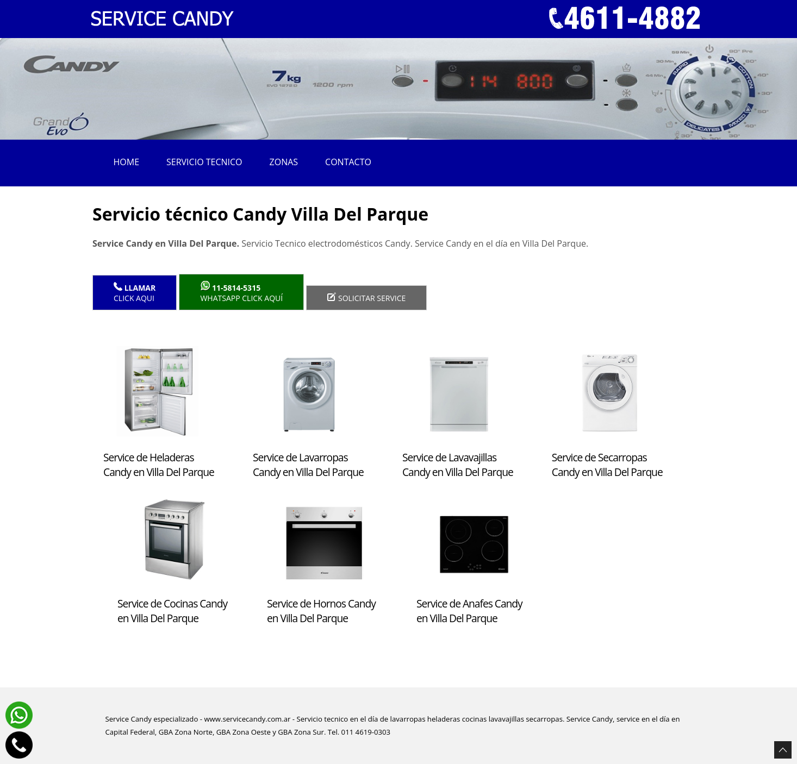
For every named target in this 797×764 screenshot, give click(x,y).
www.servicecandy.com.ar (247, 719)
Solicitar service (366, 297)
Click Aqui (134, 292)
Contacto (348, 162)
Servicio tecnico (204, 162)
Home (127, 162)
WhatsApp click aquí (241, 292)
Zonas (284, 162)
